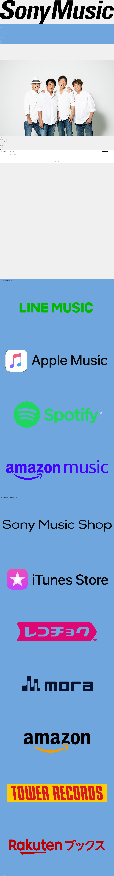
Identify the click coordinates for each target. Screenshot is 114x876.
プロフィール (3, 147)
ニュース (2, 137)
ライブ (6, 151)
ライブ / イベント (4, 139)
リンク (1, 149)
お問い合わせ (3, 875)
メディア (2, 143)
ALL (3, 154)
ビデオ (1, 145)
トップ (2, 151)
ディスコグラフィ (4, 141)
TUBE (1, 25)
